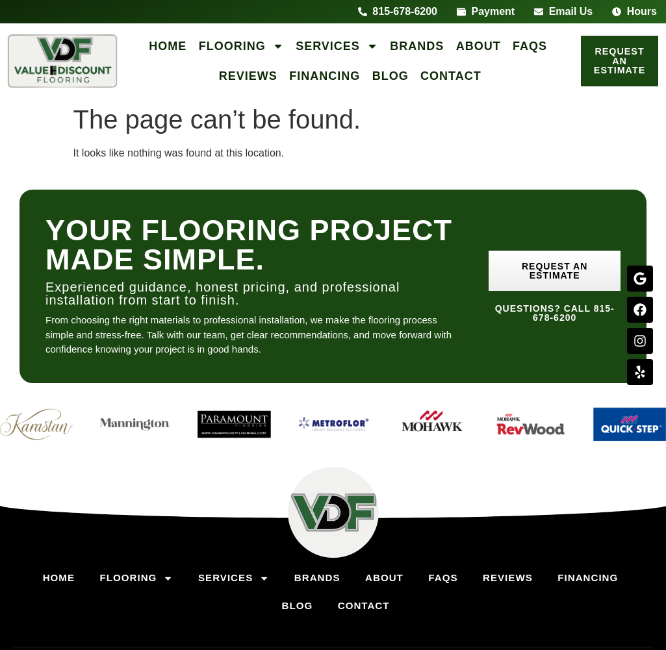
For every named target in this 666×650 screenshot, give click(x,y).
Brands (417, 46)
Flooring (241, 46)
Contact (450, 75)
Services (337, 46)
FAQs (530, 46)
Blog (390, 75)
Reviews (248, 75)
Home (167, 46)
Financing (324, 75)
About (478, 46)
